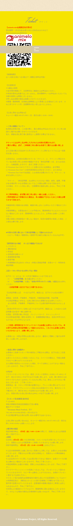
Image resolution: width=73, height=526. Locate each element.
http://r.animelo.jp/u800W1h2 (16, 33)
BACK (36, 503)
